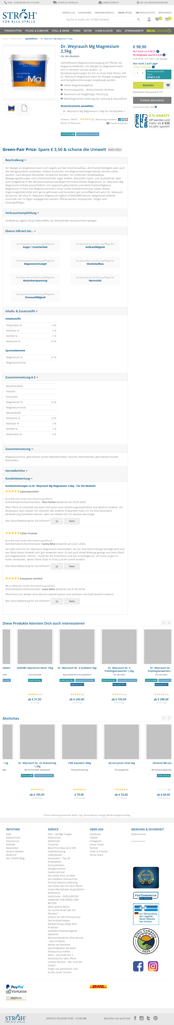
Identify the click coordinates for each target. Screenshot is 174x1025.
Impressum (12, 841)
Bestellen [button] (148, 85)
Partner (94, 848)
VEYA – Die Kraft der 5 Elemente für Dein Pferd (62, 956)
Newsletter (12, 848)
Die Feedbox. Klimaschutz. (63, 879)
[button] (147, 19)
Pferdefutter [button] (13, 30)
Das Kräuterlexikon (59, 920)
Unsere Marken (15, 851)
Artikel (125, 12)
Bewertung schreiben (106, 119)
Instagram (95, 841)
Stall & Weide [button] (60, 30)
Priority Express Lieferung (63, 882)
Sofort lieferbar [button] (144, 67)
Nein (72, 521)
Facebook (95, 834)
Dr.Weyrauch (74, 123)
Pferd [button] (76, 30)
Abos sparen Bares (59, 906)
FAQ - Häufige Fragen (60, 834)
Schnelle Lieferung (65, 2)
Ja (57, 521)
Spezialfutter (31, 38)
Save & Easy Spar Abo (145, 107)
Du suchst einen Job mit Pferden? (62, 911)
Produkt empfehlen (117, 123)
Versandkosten (91, 815)
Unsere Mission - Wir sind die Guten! (65, 963)
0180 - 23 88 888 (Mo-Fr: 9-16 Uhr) (21, 2)
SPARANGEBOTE (134, 30)
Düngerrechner (57, 868)
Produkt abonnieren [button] (152, 100)
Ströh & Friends (99, 851)
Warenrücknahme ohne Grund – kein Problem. (65, 939)
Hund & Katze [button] (104, 30)
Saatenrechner (56, 872)
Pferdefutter (16, 38)
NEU (118, 30)
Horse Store (96, 854)
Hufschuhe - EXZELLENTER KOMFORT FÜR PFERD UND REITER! (63, 900)
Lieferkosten (55, 854)
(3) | (88, 119)
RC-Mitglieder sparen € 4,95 (149, 54)
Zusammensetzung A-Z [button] (21, 377)
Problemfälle (104, 12)
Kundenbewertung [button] (19, 478)
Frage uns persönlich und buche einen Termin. (63, 970)
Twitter (94, 837)
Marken (165, 12)
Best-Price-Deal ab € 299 (62, 848)
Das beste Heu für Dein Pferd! (65, 886)
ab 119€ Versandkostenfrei (152, 2)
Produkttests (145, 12)
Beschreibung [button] (15, 160)
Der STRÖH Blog (15, 858)
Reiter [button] (88, 30)
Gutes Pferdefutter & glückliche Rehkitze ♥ (66, 891)
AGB (8, 834)
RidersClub (54, 837)
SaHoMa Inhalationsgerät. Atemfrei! (63, 932)
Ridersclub (69, 12)
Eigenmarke (84, 12)
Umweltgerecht (108, 2)
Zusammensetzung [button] (19, 449)
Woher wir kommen (59, 944)
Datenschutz (13, 837)
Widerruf (11, 854)
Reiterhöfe (54, 841)
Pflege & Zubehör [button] (36, 30)
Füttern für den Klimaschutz (64, 917)
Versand (163, 58)
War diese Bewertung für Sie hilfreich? (27, 520)
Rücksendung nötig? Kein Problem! (62, 925)
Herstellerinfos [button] (16, 471)
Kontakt (10, 844)
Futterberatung (56, 851)
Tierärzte (53, 844)
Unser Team (97, 844)
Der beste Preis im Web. (62, 875)
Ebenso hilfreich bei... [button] (20, 231)
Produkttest (54, 861)
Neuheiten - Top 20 (59, 858)
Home (5, 38)
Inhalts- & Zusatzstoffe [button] (21, 311)
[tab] (65, 160)
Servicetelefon (56, 865)
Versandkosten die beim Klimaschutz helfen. (62, 949)
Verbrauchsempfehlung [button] (22, 213)
